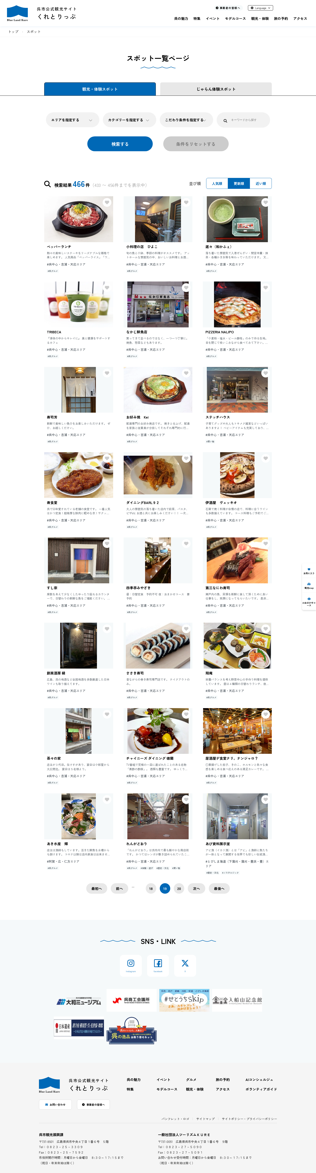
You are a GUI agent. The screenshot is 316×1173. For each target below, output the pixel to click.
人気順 (217, 183)
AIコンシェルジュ (259, 1079)
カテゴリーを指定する (128, 119)
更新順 (239, 183)
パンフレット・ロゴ (175, 1119)
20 (179, 888)
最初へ (96, 888)
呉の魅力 (181, 18)
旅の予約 (281, 18)
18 (151, 888)
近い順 (261, 183)
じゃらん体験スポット (216, 89)
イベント (213, 18)
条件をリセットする (196, 144)
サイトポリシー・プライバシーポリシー (249, 1119)
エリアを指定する (71, 119)
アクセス (300, 18)
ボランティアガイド (261, 1089)
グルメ (191, 1079)
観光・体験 (260, 18)
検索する (120, 144)
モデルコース (235, 18)
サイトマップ (205, 1119)
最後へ (219, 888)
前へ (119, 888)
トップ (13, 31)
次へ (196, 888)
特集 (196, 18)
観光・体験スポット (100, 89)
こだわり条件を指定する (185, 119)
